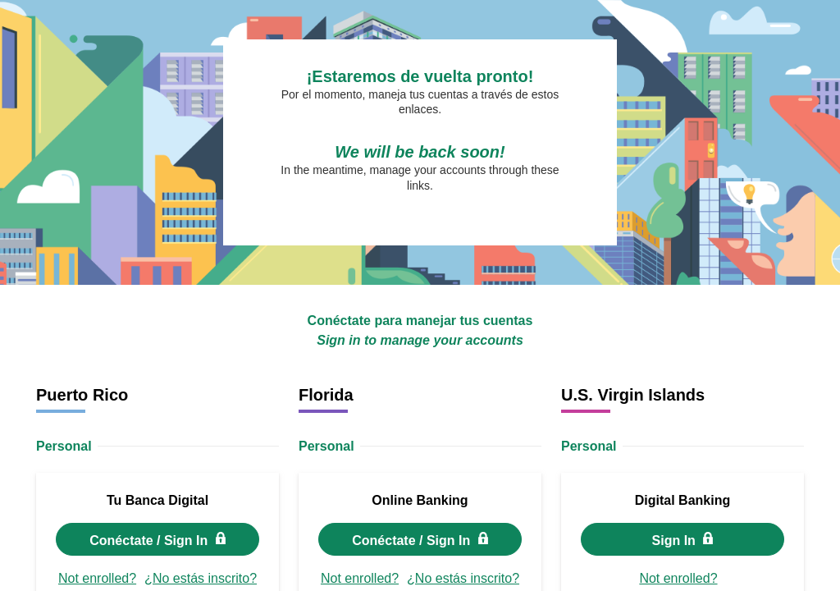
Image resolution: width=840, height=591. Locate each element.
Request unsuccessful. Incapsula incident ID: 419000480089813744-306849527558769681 (420, 295)
